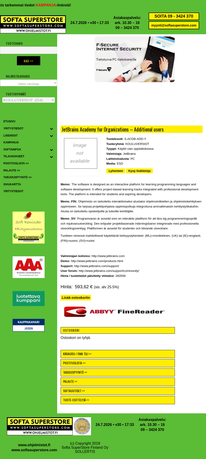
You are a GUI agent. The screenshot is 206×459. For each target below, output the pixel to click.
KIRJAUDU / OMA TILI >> (77, 353)
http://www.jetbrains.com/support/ (96, 266)
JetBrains (129, 153)
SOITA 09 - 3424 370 (174, 16)
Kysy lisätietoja (139, 171)
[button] (87, 59)
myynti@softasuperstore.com (173, 25)
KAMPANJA (49, 5)
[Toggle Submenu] (51, 129)
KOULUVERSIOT (137, 144)
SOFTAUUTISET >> (74, 390)
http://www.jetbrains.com (108, 256)
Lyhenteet (116, 171)
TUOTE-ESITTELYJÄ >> (76, 399)
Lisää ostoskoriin (76, 297)
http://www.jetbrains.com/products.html (97, 261)
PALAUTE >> (70, 381)
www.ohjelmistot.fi (34, 445)
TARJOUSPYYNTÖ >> (75, 372)
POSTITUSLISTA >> (74, 362)
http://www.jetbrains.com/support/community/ (109, 271)
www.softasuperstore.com (34, 450)
